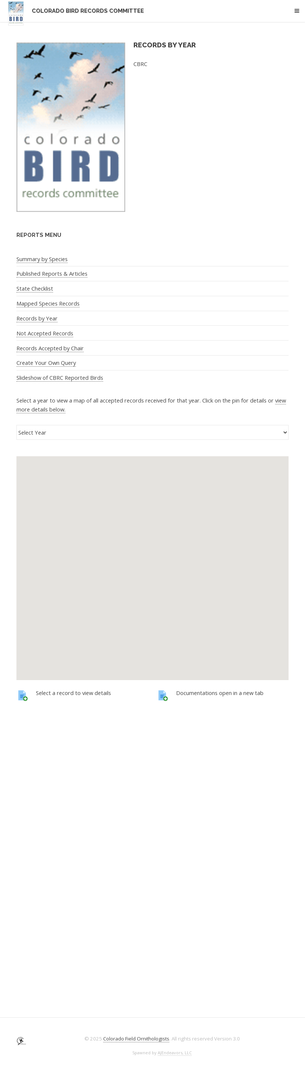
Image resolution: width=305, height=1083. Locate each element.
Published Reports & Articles (51, 273)
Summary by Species (42, 259)
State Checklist (34, 288)
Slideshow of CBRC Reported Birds (59, 377)
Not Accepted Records (44, 333)
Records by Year (37, 318)
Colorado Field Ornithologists (136, 1038)
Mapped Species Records (48, 303)
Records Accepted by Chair (50, 348)
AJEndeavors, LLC (175, 1052)
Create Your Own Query (46, 362)
